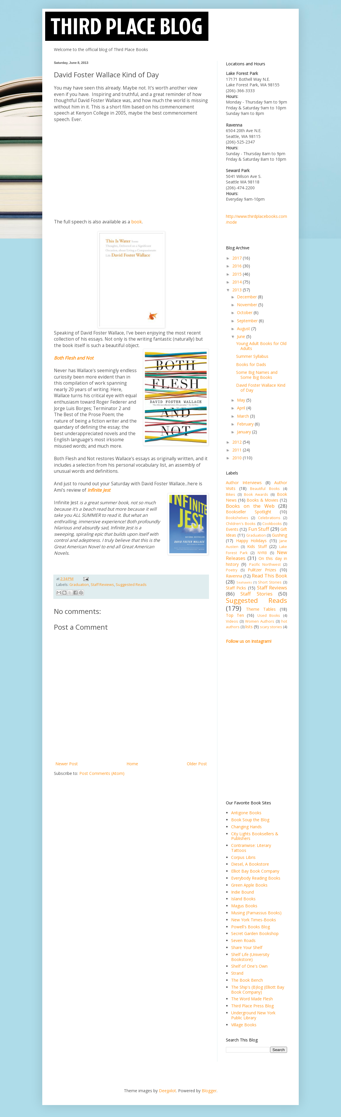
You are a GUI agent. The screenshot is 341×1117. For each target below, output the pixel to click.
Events (232, 529)
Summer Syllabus (252, 356)
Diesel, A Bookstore (250, 864)
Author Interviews (244, 482)
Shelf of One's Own (249, 966)
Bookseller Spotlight (248, 511)
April (241, 408)
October (245, 312)
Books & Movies (262, 500)
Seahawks (244, 582)
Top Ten (235, 615)
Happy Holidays (251, 540)
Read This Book (269, 575)
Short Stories (270, 582)
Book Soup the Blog (250, 819)
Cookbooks (272, 523)
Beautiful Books (265, 488)
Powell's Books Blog (250, 926)
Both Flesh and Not (73, 358)
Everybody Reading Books (255, 878)
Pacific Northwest (265, 564)
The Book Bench (247, 980)
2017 (237, 258)
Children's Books (241, 523)
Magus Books (244, 905)
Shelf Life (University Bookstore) (250, 957)
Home (132, 763)
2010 (237, 458)
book (136, 222)
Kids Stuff (256, 546)
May (241, 400)
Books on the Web (250, 506)
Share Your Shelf (246, 947)
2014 (237, 282)
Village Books (243, 1024)
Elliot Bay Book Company (255, 871)
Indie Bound (242, 892)
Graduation (79, 584)
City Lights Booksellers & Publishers (254, 836)
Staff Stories (256, 593)
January (244, 432)
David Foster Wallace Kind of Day (260, 387)
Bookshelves (237, 517)
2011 (237, 450)
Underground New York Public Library (253, 1015)
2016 (237, 266)
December (247, 297)
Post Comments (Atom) (101, 773)
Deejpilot (167, 1090)
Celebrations (269, 517)
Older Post (197, 763)
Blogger (209, 1090)
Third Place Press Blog (252, 1006)
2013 (237, 290)
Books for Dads (251, 364)
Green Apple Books (249, 885)
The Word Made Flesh (252, 999)
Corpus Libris (243, 857)
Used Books (268, 615)
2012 (237, 442)
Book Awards (256, 494)
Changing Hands (246, 826)
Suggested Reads (131, 584)
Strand (237, 973)
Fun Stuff (258, 529)
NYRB (262, 552)
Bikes (230, 494)
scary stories (271, 626)
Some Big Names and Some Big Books (256, 375)
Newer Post (66, 763)
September (248, 320)
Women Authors (259, 621)
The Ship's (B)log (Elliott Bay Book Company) (257, 989)
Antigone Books (246, 812)
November (247, 304)
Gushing (279, 535)
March (243, 416)
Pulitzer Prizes (262, 569)
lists (249, 626)
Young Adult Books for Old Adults (261, 346)
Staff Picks (236, 588)
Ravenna (234, 576)
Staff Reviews (102, 584)
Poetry (231, 570)
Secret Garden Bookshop (255, 933)
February (246, 424)
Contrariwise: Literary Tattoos (251, 848)
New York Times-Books (253, 919)
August (244, 328)
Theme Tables (261, 609)
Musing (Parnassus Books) (256, 912)
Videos (232, 621)
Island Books (243, 898)
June (241, 336)
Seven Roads (243, 940)
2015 (237, 274)
